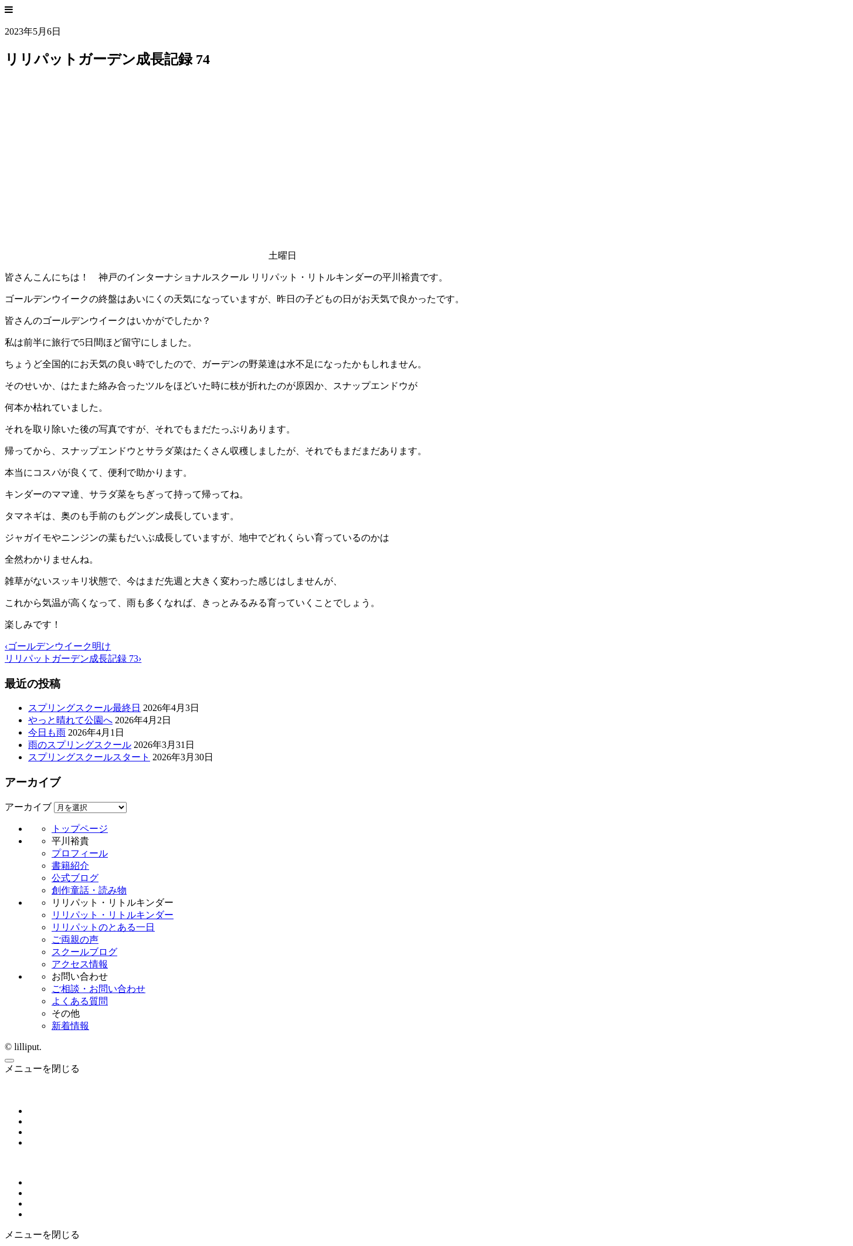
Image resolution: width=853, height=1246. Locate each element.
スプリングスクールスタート (89, 757)
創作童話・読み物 (89, 890)
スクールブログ (84, 952)
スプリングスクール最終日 (84, 708)
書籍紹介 (70, 866)
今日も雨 (47, 732)
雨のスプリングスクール (79, 745)
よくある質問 (80, 1001)
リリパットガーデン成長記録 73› (73, 658)
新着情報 (70, 1026)
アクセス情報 (80, 964)
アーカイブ (28, 807)
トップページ (80, 829)
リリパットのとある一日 (103, 927)
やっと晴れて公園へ (70, 720)
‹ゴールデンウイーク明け (58, 646)
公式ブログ (75, 878)
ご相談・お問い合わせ (98, 989)
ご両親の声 (75, 939)
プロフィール (80, 853)
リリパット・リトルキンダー (113, 915)
